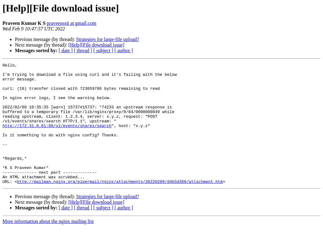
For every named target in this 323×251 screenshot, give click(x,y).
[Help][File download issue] (96, 45)
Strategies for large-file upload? (107, 39)
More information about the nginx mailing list (48, 245)
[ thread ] (83, 50)
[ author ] (123, 50)
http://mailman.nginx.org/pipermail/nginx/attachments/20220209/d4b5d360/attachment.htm (120, 205)
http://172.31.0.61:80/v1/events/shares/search (56, 138)
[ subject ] (103, 50)
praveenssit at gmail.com (71, 23)
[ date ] (66, 50)
